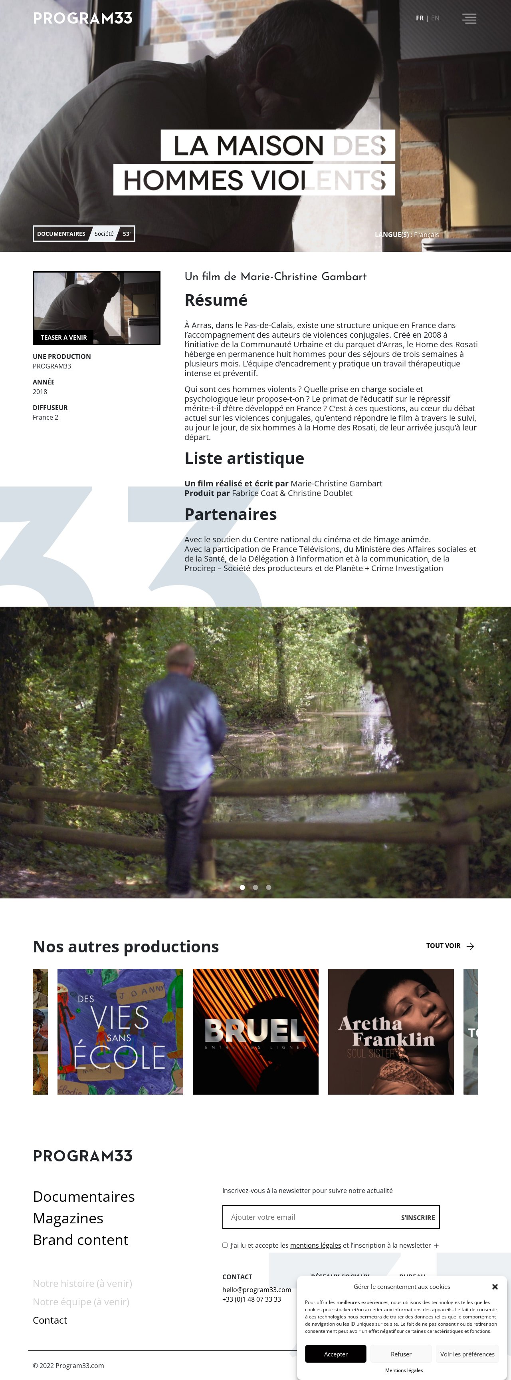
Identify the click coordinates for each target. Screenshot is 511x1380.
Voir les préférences (467, 1356)
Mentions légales (404, 1373)
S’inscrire (418, 1217)
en (435, 18)
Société (104, 233)
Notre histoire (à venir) (82, 1283)
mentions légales (315, 1245)
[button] (495, 1289)
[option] (255, 1031)
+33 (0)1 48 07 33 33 (251, 1299)
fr (420, 18)
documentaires (61, 233)
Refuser (401, 1356)
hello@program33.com (256, 1289)
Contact (50, 1319)
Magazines (68, 1218)
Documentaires (84, 1196)
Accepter (336, 1356)
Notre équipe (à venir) (81, 1301)
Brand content (81, 1239)
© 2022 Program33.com (68, 1365)
